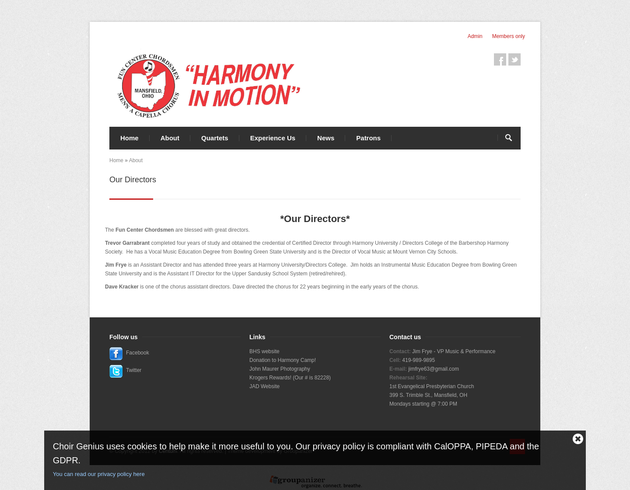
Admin (475, 36)
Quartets (214, 138)
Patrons (368, 138)
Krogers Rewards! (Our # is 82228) (290, 378)
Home (129, 138)
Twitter (514, 59)
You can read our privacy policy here (99, 474)
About (170, 138)
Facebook (500, 59)
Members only (508, 36)
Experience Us (272, 138)
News (325, 138)
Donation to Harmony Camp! (282, 360)
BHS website (264, 351)
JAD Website (264, 386)
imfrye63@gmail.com (434, 369)
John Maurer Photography (279, 369)
